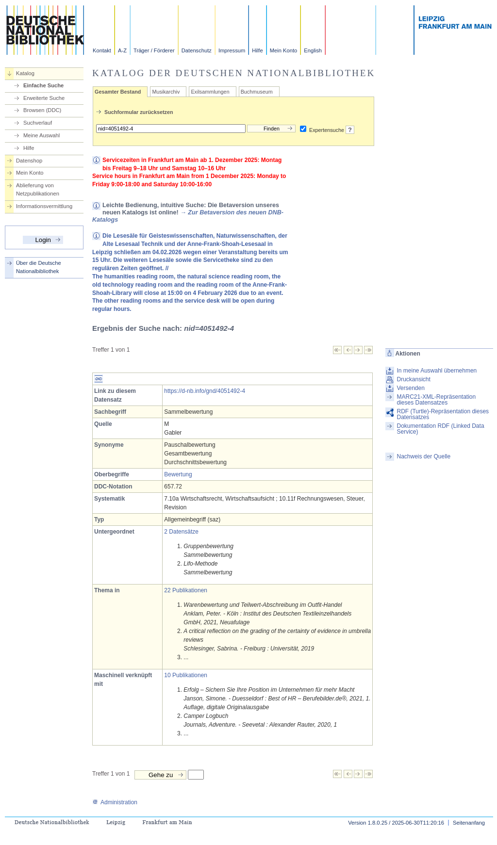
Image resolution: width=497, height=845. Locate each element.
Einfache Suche (43, 85)
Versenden (410, 388)
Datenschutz (197, 50)
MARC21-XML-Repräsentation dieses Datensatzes (436, 399)
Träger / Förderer (154, 50)
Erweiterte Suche (44, 98)
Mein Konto (284, 50)
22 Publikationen (185, 590)
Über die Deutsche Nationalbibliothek (38, 267)
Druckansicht (413, 379)
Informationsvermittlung (44, 206)
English (313, 50)
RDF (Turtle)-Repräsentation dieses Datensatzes (443, 414)
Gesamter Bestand (118, 92)
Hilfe (257, 50)
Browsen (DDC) (42, 110)
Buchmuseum (257, 92)
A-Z (122, 50)
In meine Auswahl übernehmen (437, 370)
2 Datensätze (181, 531)
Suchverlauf (37, 123)
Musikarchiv (166, 92)
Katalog (25, 73)
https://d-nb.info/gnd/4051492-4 (204, 391)
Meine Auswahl (41, 135)
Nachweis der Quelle (423, 456)
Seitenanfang (469, 823)
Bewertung (178, 474)
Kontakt (102, 50)
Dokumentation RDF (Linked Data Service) (440, 428)
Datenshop (29, 160)
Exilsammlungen (210, 92)
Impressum (231, 50)
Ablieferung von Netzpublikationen (37, 189)
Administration (114, 802)
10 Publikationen (185, 675)
